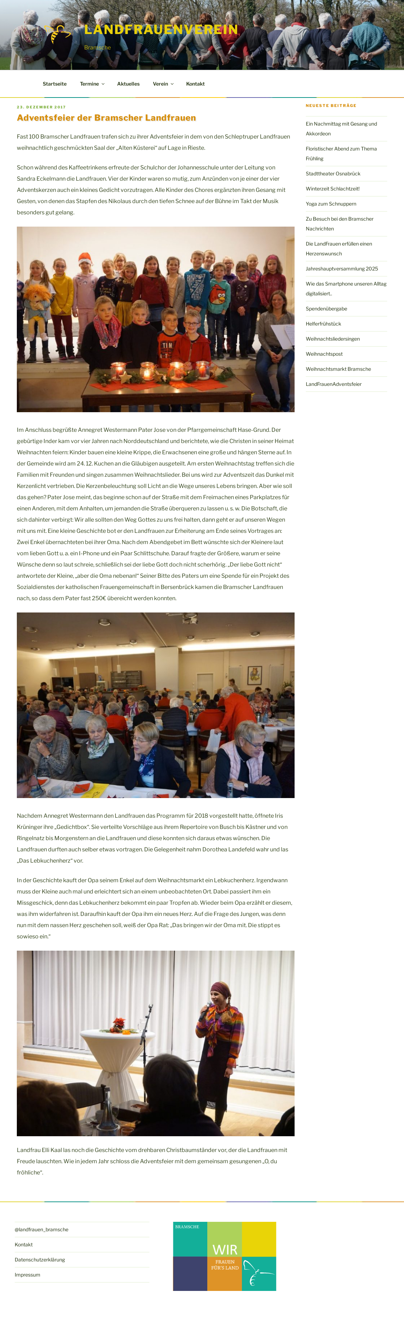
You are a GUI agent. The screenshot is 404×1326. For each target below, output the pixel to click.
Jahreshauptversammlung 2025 (342, 269)
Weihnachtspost (324, 354)
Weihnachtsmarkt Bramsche (338, 369)
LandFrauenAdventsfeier (334, 384)
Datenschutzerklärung (40, 1260)
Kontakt (195, 84)
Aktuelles (128, 84)
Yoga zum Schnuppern (331, 204)
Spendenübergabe (326, 309)
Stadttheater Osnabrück (333, 173)
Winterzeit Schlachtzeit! (332, 189)
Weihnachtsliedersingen (333, 339)
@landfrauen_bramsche (41, 1229)
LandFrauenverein (161, 29)
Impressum (27, 1275)
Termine (93, 84)
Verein (164, 84)
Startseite (55, 84)
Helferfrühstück (323, 324)
